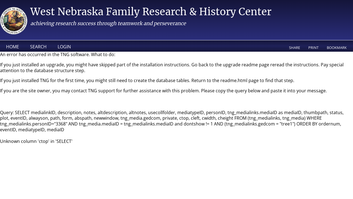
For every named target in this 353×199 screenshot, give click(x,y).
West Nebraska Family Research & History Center (150, 12)
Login (64, 47)
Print (313, 47)
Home (12, 47)
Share (294, 47)
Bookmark (337, 47)
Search (38, 47)
